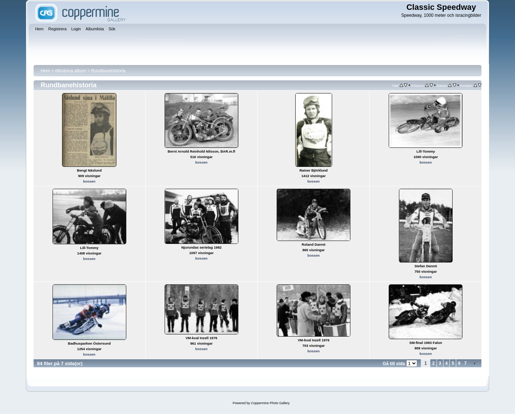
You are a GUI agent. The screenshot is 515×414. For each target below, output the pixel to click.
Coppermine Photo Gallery (270, 403)
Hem (45, 70)
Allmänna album (70, 70)
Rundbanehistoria (108, 70)
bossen (89, 181)
